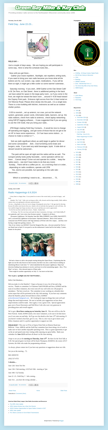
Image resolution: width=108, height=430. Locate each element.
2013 (77, 172)
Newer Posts (12, 390)
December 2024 (81, 117)
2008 (77, 184)
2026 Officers (79, 95)
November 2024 (81, 120)
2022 (77, 155)
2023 (77, 152)
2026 (77, 110)
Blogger (61, 420)
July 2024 (80, 129)
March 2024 (80, 144)
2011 (77, 176)
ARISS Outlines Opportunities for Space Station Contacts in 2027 (28, 408)
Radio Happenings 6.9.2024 (22, 192)
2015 (77, 167)
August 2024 (81, 127)
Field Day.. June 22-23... (20, 24)
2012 (77, 174)
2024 (77, 115)
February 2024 (81, 147)
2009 (77, 181)
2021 (77, 157)
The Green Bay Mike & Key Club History (86, 86)
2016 (77, 164)
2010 (77, 179)
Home (38, 390)
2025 (77, 113)
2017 (77, 162)
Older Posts (63, 390)
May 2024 (80, 139)
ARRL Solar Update (15, 410)
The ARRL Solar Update (16, 404)
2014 (77, 169)
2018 (77, 160)
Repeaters (78, 97)
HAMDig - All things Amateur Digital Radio (86, 73)
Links (76, 77)
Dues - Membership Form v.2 (83, 83)
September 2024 (82, 124)
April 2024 (80, 142)
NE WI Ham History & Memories (84, 75)
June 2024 (80, 132)
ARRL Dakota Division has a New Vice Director (23, 406)
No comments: (22, 183)
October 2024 (81, 122)
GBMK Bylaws (79, 88)
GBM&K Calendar (80, 81)
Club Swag (78, 99)
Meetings (77, 79)
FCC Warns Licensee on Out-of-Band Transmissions (24, 412)
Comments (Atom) (21, 393)
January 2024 (81, 149)
